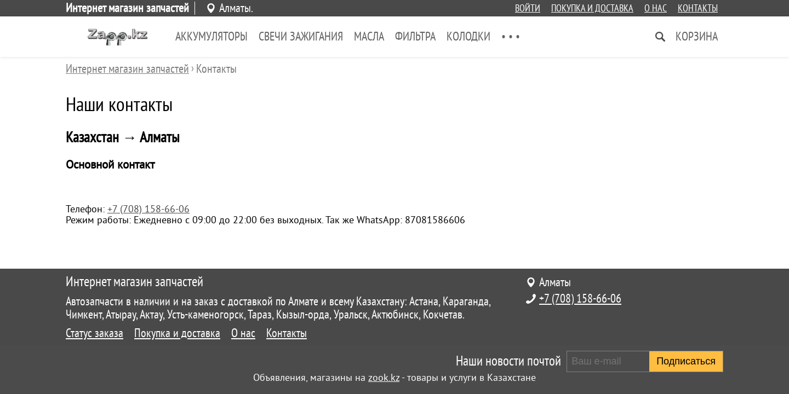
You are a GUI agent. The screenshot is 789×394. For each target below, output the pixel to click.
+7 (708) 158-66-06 (148, 209)
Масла (369, 36)
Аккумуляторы (211, 36)
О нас (655, 8)
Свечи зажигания (301, 36)
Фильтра (415, 36)
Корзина (697, 36)
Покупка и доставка (592, 8)
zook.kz (383, 377)
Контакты (698, 8)
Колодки (468, 36)
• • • (510, 36)
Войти (527, 8)
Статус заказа (94, 333)
